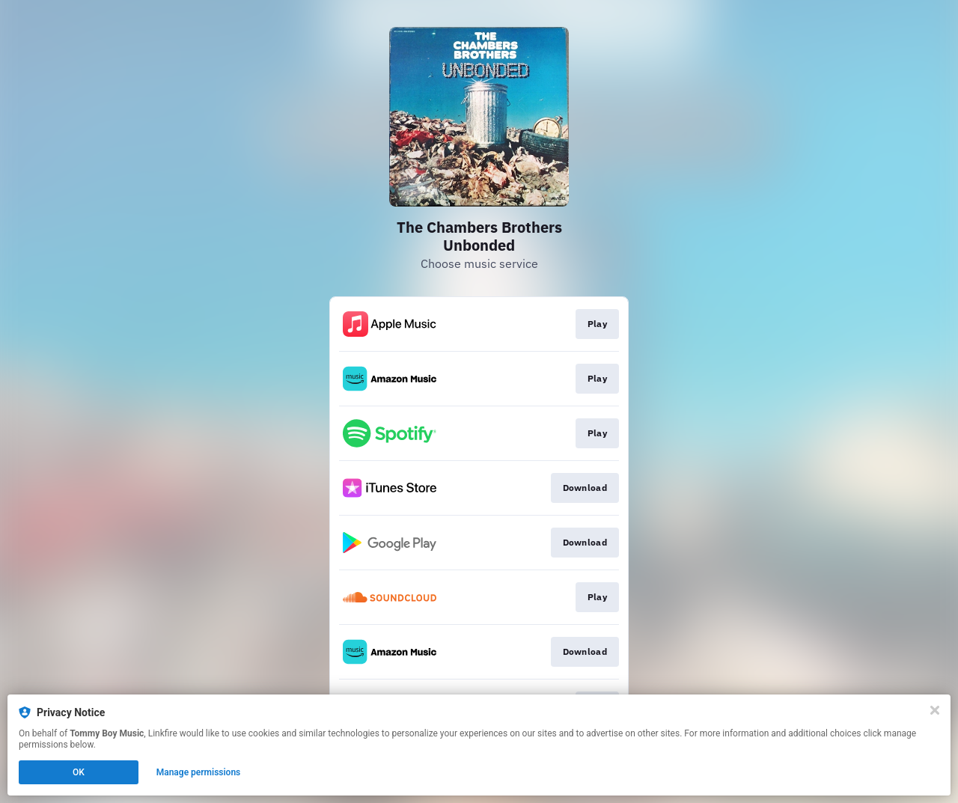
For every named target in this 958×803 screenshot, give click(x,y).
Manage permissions (198, 772)
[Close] (935, 710)
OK (79, 772)
